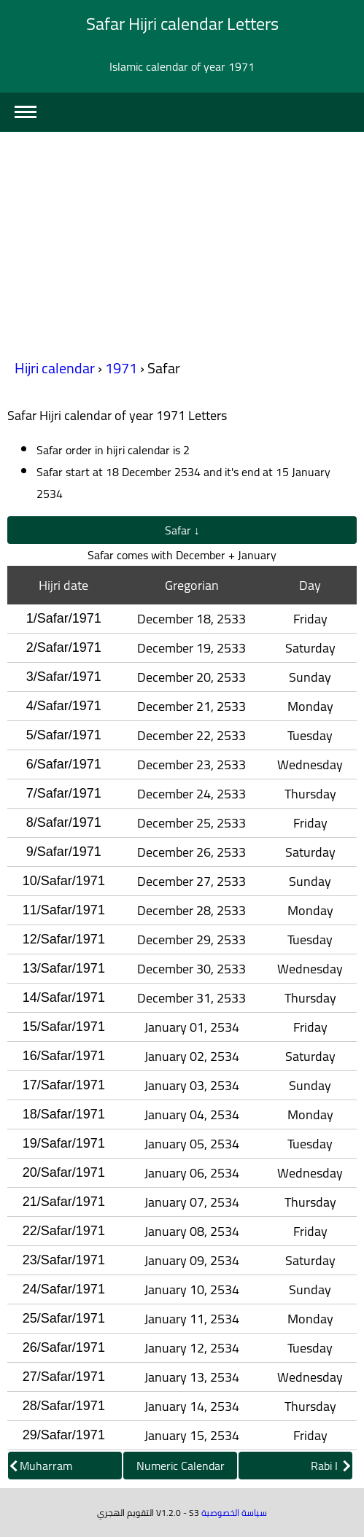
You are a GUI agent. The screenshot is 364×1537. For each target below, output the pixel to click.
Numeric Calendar (180, 1465)
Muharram (41, 1465)
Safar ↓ (182, 530)
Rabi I (330, 1465)
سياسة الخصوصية (234, 1512)
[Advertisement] (182, 241)
